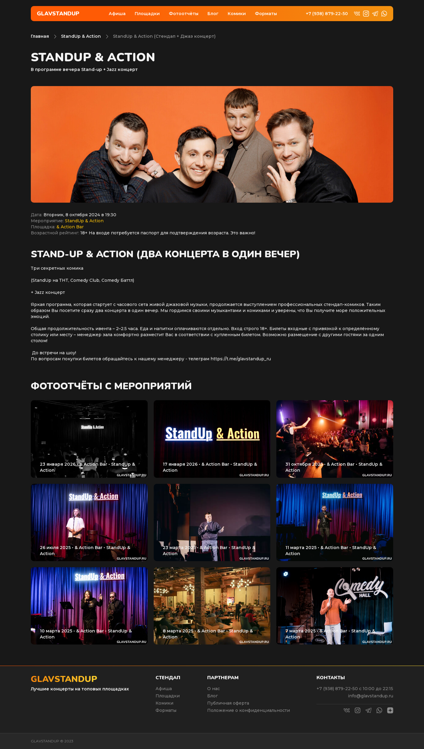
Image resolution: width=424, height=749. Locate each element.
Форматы (266, 13)
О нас (213, 688)
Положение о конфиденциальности (248, 710)
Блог (213, 13)
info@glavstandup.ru (370, 696)
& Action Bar (70, 227)
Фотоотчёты (183, 13)
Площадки (147, 13)
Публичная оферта (228, 703)
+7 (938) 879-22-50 (327, 13)
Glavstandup (58, 13)
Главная (40, 36)
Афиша (117, 13)
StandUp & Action (81, 36)
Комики (237, 13)
